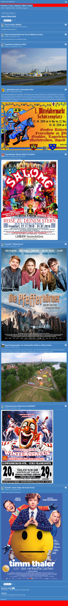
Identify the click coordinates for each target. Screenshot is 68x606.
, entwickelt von (34, 602)
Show (20, 156)
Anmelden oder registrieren (8, 1)
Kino (19, 246)
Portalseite (4, 5)
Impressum (3, 599)
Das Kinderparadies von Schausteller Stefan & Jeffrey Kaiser (28, 345)
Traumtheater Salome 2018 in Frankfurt (20, 154)
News (24, 5)
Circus (18, 36)
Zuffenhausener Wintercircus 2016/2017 (20, 406)
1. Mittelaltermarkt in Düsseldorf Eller (19, 90)
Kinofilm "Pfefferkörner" (14, 244)
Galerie (30, 5)
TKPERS (7, 26)
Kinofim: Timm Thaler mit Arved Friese (20, 488)
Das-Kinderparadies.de (45, 351)
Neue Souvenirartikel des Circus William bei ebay (24, 34)
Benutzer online (6, 588)
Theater (23, 156)
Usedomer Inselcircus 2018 (15, 44)
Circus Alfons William (13, 25)
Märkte (20, 91)
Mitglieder (18, 5)
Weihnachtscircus (23, 26)
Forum (11, 5)
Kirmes (17, 347)
